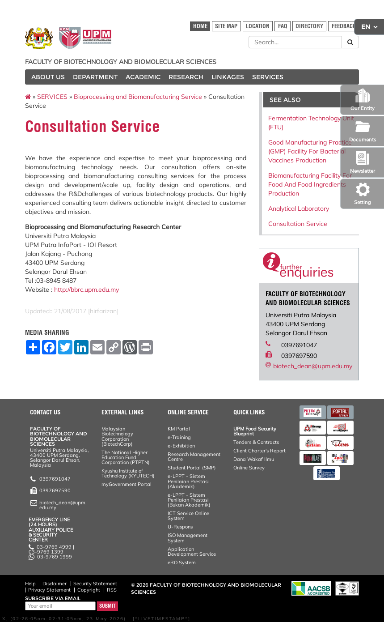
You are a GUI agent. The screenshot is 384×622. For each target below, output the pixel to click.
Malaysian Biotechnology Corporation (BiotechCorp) (117, 436)
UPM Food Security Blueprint (254, 431)
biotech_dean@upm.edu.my (312, 366)
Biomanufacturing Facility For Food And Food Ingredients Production (310, 184)
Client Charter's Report (259, 450)
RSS (112, 590)
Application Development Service (192, 551)
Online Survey (249, 467)
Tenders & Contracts (256, 442)
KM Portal (179, 429)
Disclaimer (54, 583)
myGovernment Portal (126, 484)
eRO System (182, 562)
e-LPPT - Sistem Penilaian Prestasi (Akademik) (188, 481)
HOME (200, 26)
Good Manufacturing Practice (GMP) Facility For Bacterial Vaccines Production (310, 151)
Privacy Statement (49, 590)
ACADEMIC (143, 77)
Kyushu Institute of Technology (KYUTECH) (128, 473)
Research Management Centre (194, 456)
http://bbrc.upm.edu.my (86, 289)
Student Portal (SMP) (192, 467)
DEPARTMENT (95, 77)
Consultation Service (297, 224)
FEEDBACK (344, 26)
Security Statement (95, 583)
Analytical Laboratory (298, 208)
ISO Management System (187, 537)
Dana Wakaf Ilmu (253, 459)
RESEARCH (186, 77)
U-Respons (180, 527)
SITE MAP (226, 26)
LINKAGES (227, 77)
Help (30, 583)
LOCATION (258, 26)
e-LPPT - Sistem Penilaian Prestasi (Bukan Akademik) (189, 500)
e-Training (179, 437)
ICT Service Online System (188, 515)
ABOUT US (48, 77)
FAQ (282, 26)
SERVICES (267, 77)
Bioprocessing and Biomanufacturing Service (138, 97)
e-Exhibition (181, 446)
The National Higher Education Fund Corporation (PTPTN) (125, 457)
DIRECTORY (309, 26)
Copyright (88, 590)
